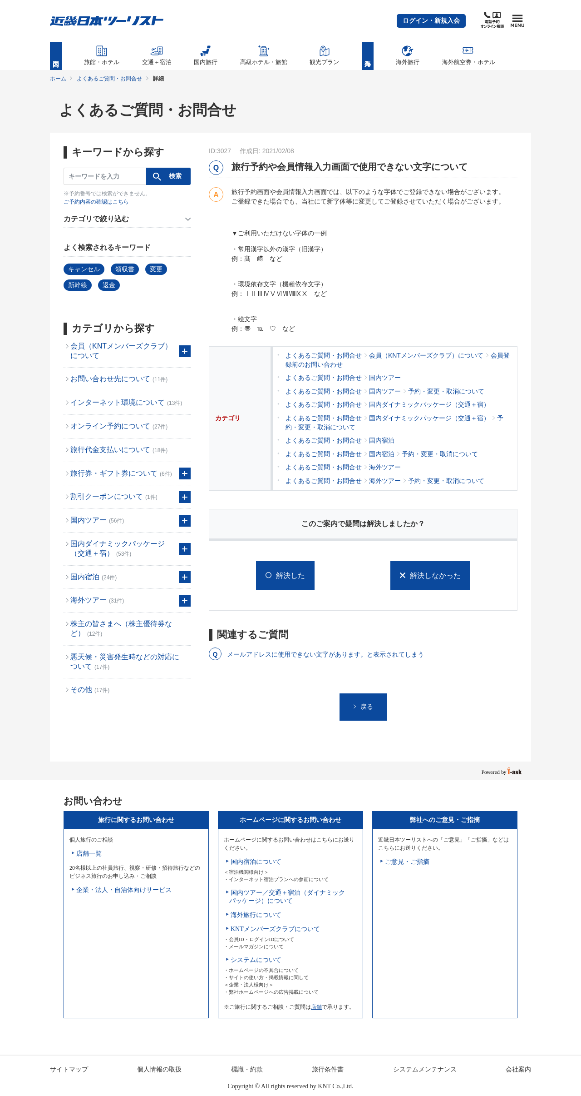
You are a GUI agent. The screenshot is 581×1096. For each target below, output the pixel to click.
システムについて (256, 960)
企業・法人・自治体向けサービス (124, 890)
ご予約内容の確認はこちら (96, 202)
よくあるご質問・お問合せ (109, 78)
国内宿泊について (256, 861)
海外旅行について (256, 915)
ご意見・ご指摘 (407, 861)
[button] (431, 21)
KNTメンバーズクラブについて (275, 929)
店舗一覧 (89, 853)
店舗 (316, 1007)
